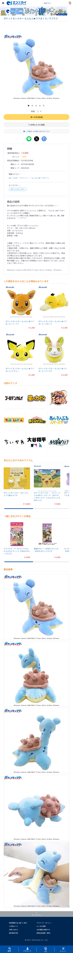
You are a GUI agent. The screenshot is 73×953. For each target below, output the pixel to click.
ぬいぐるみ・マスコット (18, 179)
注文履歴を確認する (43, 930)
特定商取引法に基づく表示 (18, 923)
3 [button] (36, 107)
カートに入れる (36, 118)
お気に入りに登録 (36, 125)
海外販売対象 (13, 934)
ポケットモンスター (18, 190)
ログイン (47, 3)
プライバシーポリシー (44, 923)
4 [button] (40, 107)
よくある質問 (41, 927)
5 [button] (44, 107)
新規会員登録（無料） (44, 934)
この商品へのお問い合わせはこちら (36, 132)
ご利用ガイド (13, 927)
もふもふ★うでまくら (40, 179)
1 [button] (29, 107)
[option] (36, 67)
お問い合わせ (13, 930)
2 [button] (33, 107)
